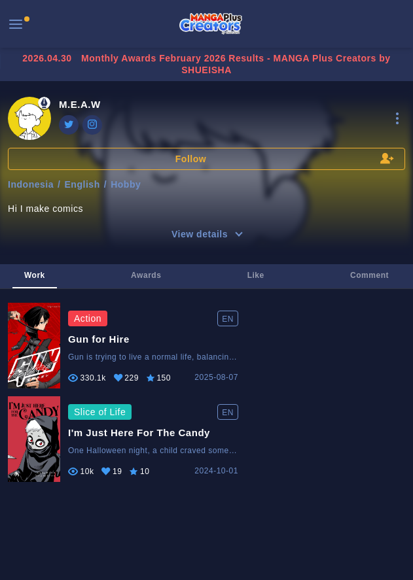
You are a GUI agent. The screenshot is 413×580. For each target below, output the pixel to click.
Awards (146, 275)
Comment (369, 275)
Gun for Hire (99, 339)
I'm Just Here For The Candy (139, 432)
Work (34, 275)
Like (255, 275)
